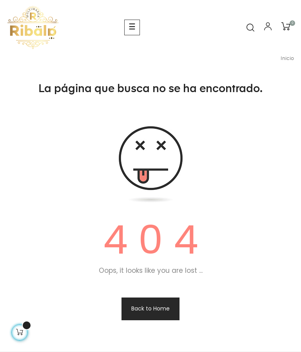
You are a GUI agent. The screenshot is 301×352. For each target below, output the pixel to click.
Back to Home (150, 308)
